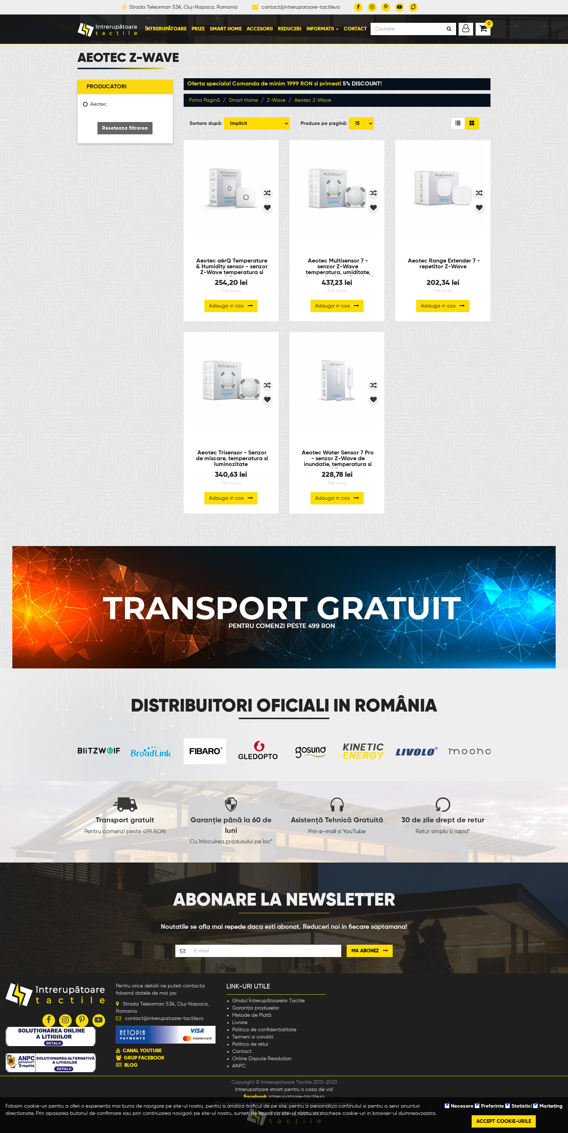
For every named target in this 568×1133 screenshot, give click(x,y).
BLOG (131, 1065)
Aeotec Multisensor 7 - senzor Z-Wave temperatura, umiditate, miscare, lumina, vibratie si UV (337, 267)
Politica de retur (250, 1044)
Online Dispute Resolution (262, 1058)
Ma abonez (369, 950)
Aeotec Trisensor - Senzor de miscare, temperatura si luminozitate (232, 458)
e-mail (327, 832)
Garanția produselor (255, 1008)
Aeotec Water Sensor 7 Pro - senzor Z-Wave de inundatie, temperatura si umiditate (338, 459)
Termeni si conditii (252, 1037)
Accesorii (260, 29)
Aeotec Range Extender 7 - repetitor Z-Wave (444, 264)
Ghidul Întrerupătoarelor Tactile (268, 1000)
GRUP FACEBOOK (144, 1058)
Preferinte (489, 1106)
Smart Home (226, 29)
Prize (198, 29)
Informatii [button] (322, 29)
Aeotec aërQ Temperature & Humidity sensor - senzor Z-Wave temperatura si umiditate (232, 267)
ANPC (239, 1066)
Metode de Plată (251, 1015)
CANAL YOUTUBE (142, 1050)
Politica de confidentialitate (264, 1029)
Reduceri (289, 29)
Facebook (255, 1096)
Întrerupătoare (166, 29)
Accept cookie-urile (503, 1121)
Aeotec (98, 104)
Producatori (106, 87)
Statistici (518, 1106)
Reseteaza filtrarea (125, 128)
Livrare (239, 1022)
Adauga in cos (231, 306)
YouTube (354, 832)
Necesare (459, 1106)
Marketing (548, 1106)
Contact (355, 29)
